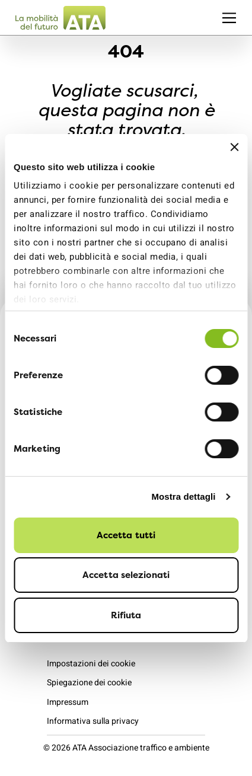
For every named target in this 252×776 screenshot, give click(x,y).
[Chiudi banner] (234, 147)
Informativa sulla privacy (93, 721)
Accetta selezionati (126, 575)
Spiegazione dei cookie (89, 682)
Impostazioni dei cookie (91, 663)
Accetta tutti (126, 535)
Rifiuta (126, 615)
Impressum (67, 702)
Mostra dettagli (183, 496)
